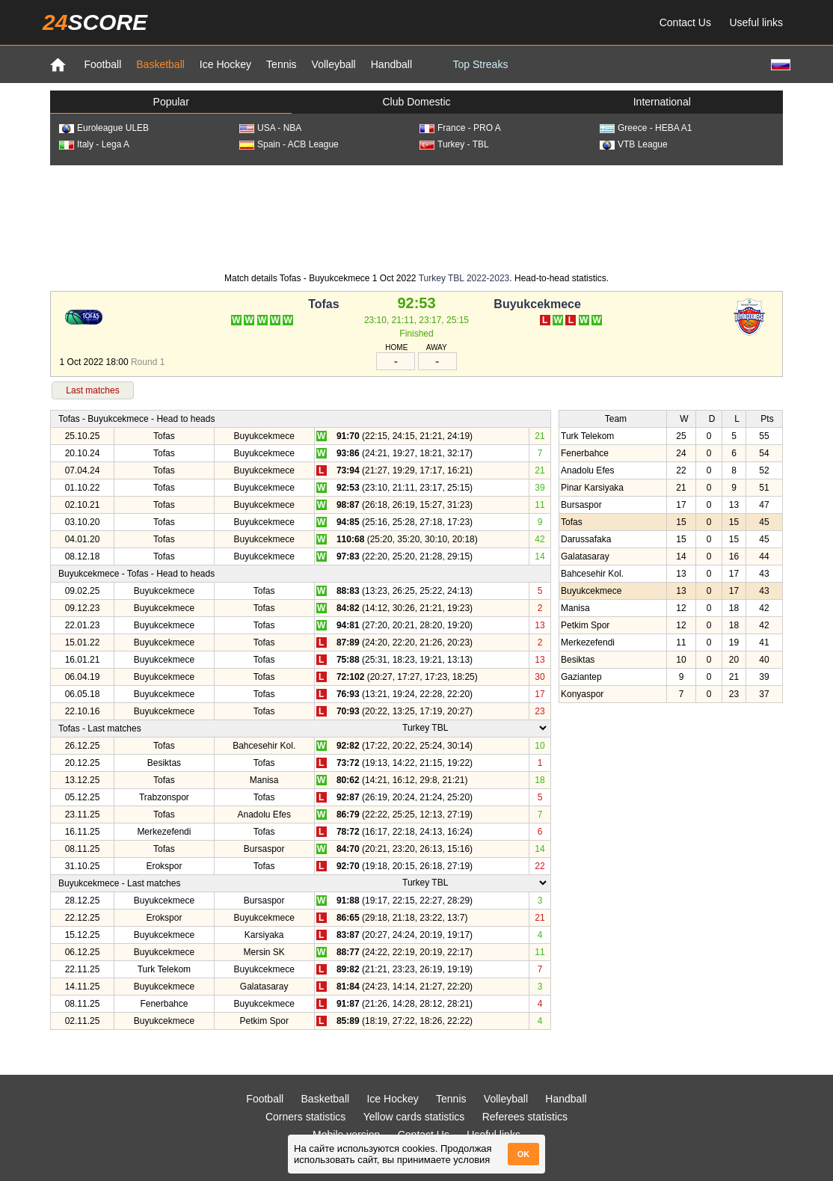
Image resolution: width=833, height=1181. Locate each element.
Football (102, 64)
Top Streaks (480, 64)
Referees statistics (525, 1117)
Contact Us (685, 22)
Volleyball (334, 64)
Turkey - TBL (454, 144)
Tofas (323, 304)
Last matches (92, 390)
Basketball (160, 64)
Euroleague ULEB (104, 128)
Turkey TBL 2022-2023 (464, 278)
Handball (391, 64)
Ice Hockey (225, 64)
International (662, 102)
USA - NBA (270, 128)
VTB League (634, 144)
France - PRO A (460, 128)
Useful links (756, 22)
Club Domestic (416, 102)
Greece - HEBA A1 (646, 128)
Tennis (281, 64)
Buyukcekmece (537, 304)
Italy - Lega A (94, 144)
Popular (171, 102)
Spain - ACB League (289, 144)
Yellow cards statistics (414, 1117)
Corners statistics (305, 1117)
